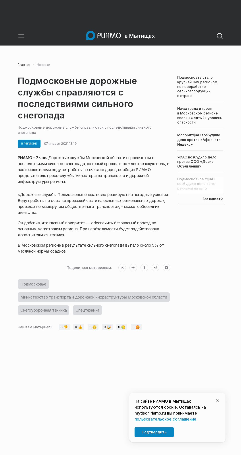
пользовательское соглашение (165, 419)
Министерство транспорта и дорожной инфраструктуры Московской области (93, 297)
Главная (24, 64)
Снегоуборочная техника (43, 310)
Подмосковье (33, 284)
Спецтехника (87, 310)
